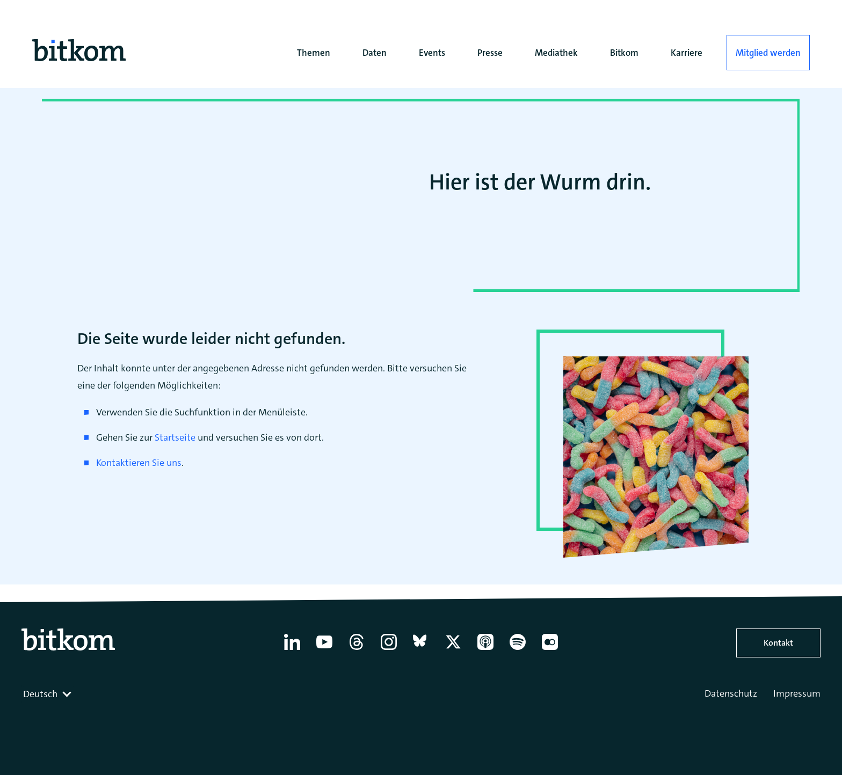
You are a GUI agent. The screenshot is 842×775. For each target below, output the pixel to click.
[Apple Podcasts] (485, 649)
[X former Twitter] (453, 649)
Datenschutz (731, 693)
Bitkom (624, 53)
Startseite (175, 437)
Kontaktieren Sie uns (139, 462)
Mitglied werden (768, 53)
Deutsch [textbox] (40, 694)
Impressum (797, 693)
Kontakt (778, 642)
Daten (374, 53)
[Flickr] (550, 649)
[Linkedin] (292, 649)
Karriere (686, 53)
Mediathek (556, 53)
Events (432, 53)
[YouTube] (324, 649)
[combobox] (48, 694)
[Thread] (357, 649)
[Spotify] (518, 649)
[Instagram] (389, 649)
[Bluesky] (421, 649)
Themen (313, 53)
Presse (490, 53)
